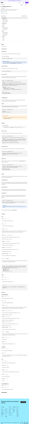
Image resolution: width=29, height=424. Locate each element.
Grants (6, 413)
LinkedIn (18, 413)
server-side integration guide (7, 118)
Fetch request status (5, 28)
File (5, 385)
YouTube (18, 414)
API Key (4, 24)
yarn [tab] (4, 56)
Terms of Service (14, 422)
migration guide (13, 63)
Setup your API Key (5, 20)
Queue (6, 127)
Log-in (23, 2)
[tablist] (5, 56)
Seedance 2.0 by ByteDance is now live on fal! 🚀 (14, 0)
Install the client (5, 19)
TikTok (17, 416)
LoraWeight (7, 258)
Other (3, 40)
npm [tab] (2, 56)
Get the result (4, 29)
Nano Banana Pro (10, 413)
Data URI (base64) (5, 32)
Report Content (6, 416)
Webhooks (12, 127)
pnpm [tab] (6, 56)
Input (3, 37)
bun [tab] (8, 56)
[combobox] (24, 16)
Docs (19, 2)
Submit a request (5, 21)
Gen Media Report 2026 (2, 413)
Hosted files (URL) (5, 33)
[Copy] (11, 6)
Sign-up (27, 2)
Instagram (18, 415)
